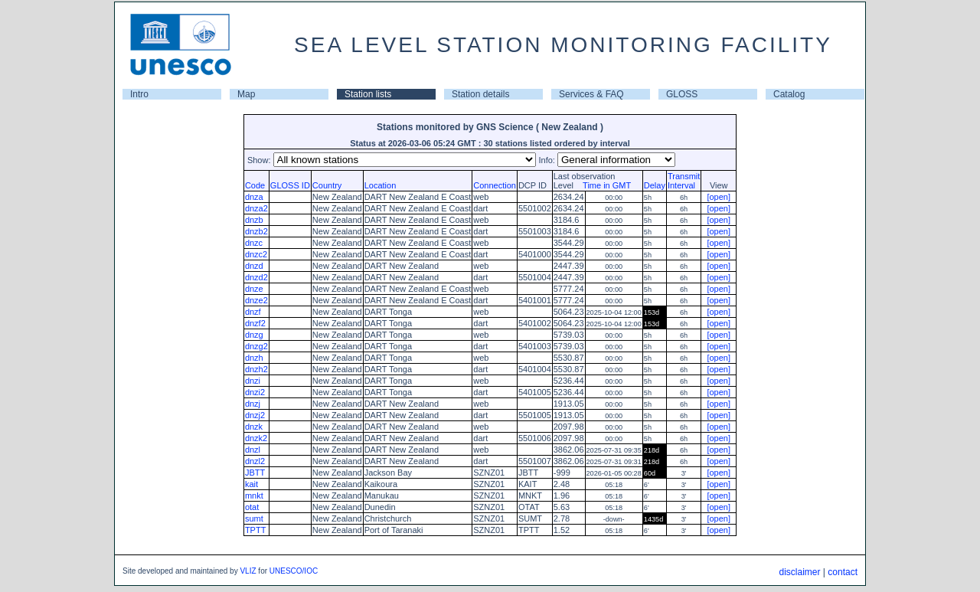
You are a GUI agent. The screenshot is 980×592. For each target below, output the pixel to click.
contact (843, 572)
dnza (254, 196)
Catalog (789, 94)
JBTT (255, 472)
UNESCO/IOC (294, 571)
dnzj (252, 403)
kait (251, 484)
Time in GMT (603, 185)
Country (327, 185)
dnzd (254, 265)
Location (380, 185)
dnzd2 (256, 277)
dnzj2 (255, 415)
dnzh (254, 357)
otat (252, 507)
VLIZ (248, 571)
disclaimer (799, 572)
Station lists (368, 94)
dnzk (254, 426)
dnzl (252, 449)
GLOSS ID (290, 185)
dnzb (254, 219)
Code (255, 185)
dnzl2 (255, 461)
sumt (254, 518)
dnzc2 (256, 254)
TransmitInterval (684, 181)
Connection (494, 185)
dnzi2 (255, 392)
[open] (718, 196)
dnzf (253, 311)
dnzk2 (256, 438)
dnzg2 (256, 346)
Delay (654, 185)
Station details (480, 94)
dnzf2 (255, 323)
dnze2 (256, 300)
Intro (139, 94)
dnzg (254, 334)
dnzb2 (256, 231)
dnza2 (256, 208)
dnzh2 (256, 369)
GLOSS (681, 94)
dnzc (254, 242)
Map (246, 94)
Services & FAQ (591, 94)
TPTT (255, 530)
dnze (254, 288)
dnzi (252, 380)
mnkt (254, 495)
